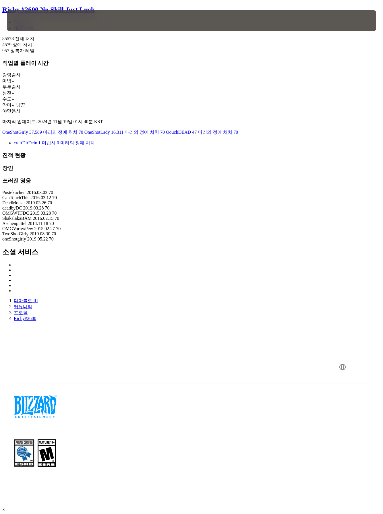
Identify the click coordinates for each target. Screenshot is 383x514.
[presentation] (24, 20)
